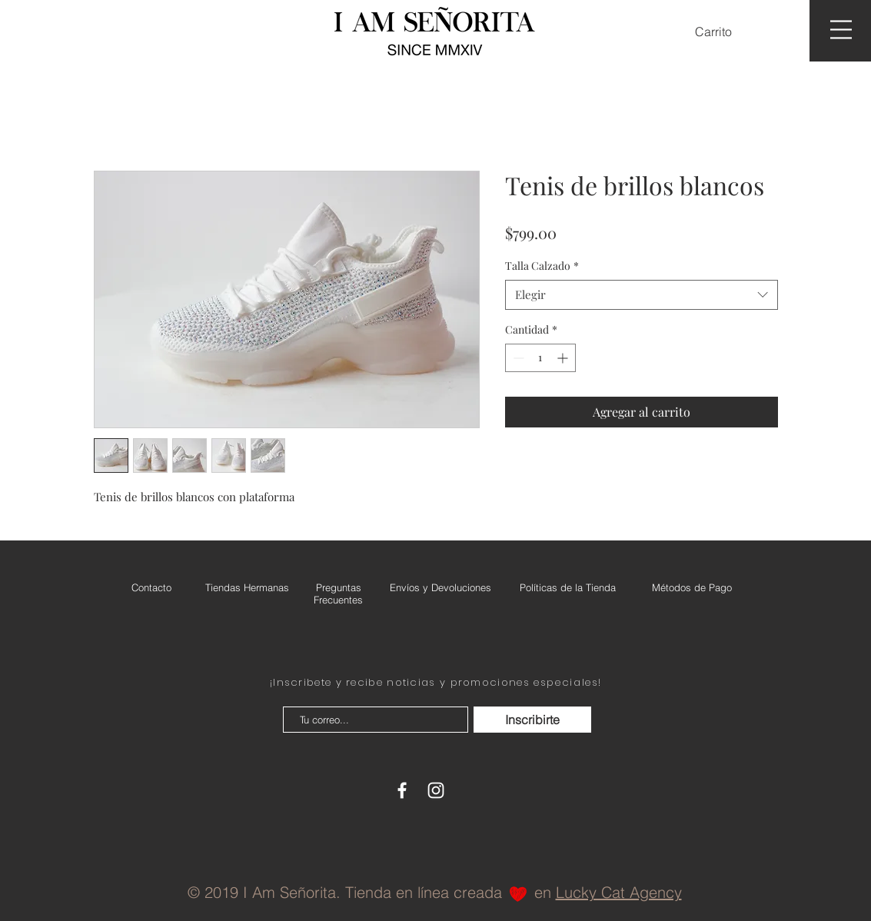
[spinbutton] (540, 357)
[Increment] (563, 357)
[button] (723, 32)
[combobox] (641, 295)
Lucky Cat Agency (619, 892)
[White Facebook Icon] (402, 790)
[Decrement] (517, 357)
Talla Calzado (542, 265)
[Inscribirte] (532, 720)
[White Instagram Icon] (436, 790)
